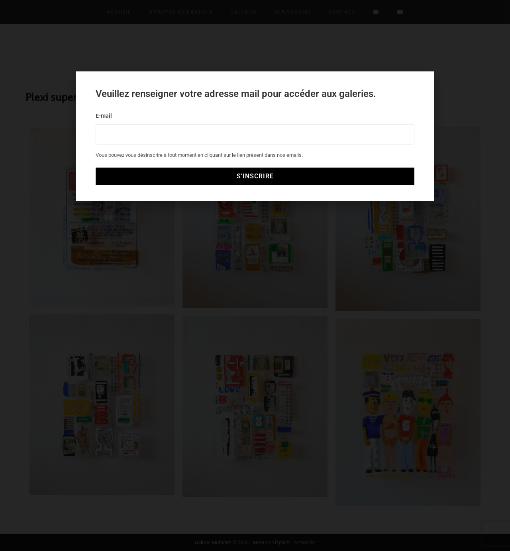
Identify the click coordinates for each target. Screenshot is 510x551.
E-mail (104, 116)
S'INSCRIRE (255, 176)
